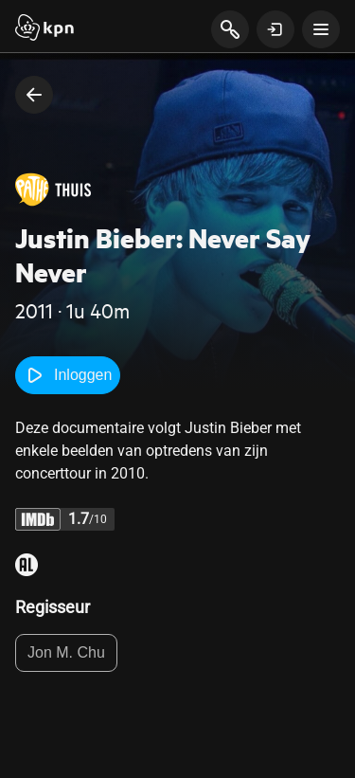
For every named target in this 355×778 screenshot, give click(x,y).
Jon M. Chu (66, 652)
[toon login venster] (275, 29)
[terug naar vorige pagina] (34, 95)
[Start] (44, 29)
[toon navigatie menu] (321, 29)
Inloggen (68, 375)
